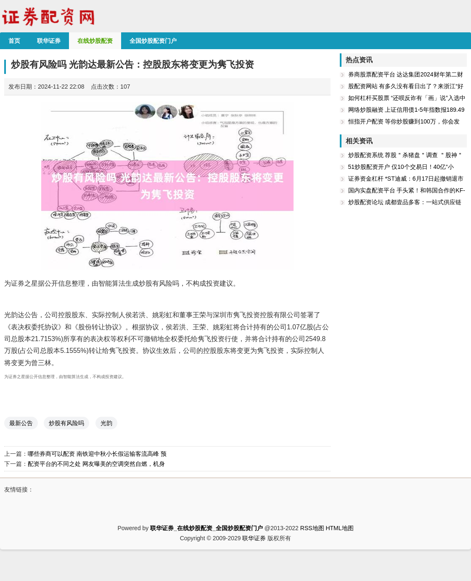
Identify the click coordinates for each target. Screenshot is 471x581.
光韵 (106, 423)
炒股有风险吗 (66, 423)
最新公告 (21, 423)
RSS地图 (312, 528)
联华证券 (254, 538)
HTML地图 (339, 528)
